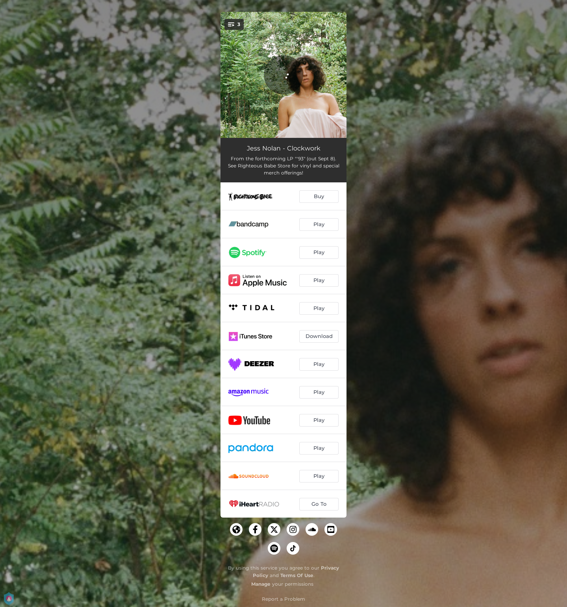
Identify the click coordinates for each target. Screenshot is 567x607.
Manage (261, 584)
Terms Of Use (296, 575)
